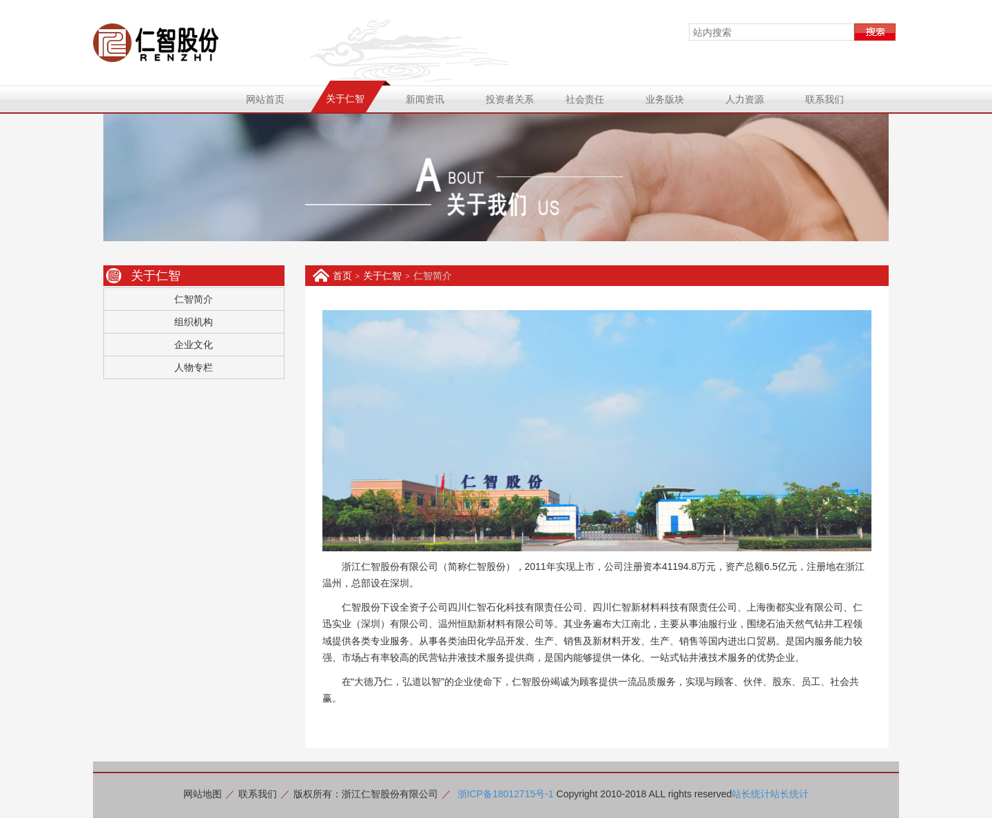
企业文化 (193, 344)
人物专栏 (193, 367)
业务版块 (664, 99)
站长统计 (751, 793)
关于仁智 (345, 98)
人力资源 (744, 99)
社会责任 (585, 99)
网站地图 (202, 793)
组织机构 (193, 321)
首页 (342, 275)
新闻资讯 (425, 99)
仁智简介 (193, 299)
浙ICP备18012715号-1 (505, 793)
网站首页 (265, 99)
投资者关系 (510, 99)
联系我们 (824, 99)
